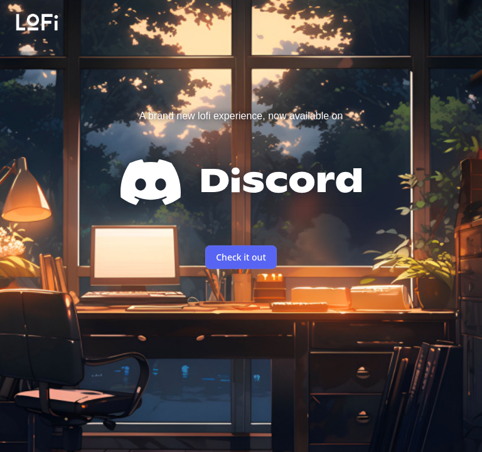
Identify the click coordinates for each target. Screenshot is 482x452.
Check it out (241, 257)
